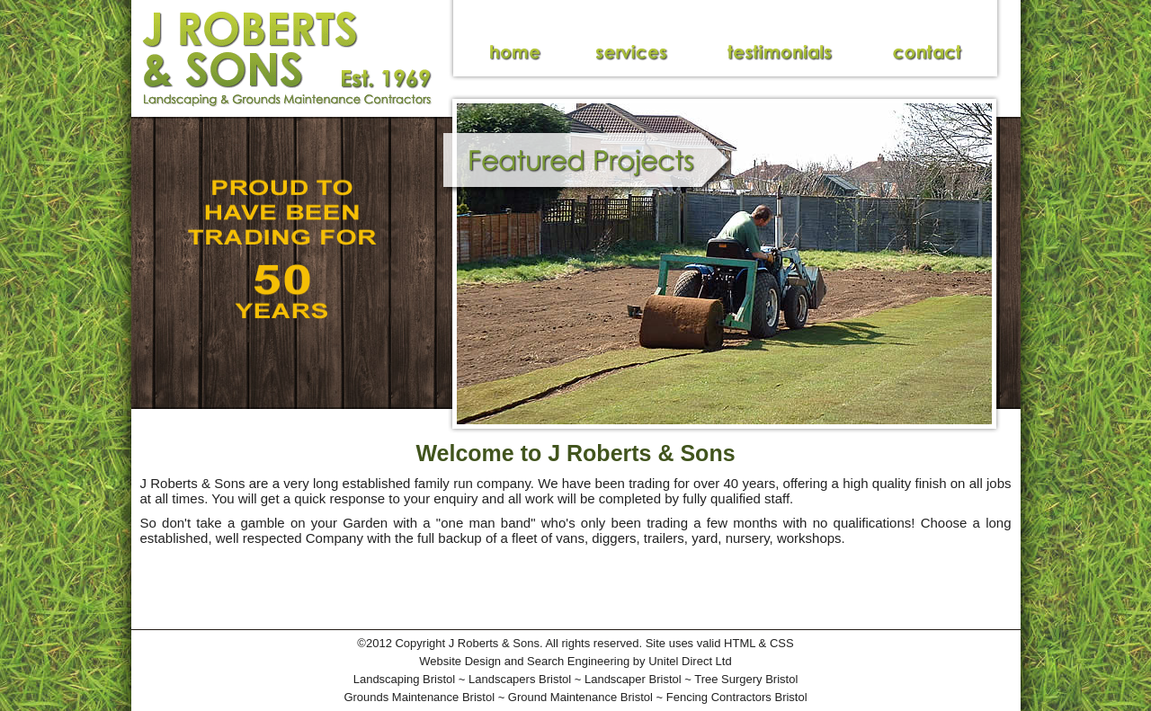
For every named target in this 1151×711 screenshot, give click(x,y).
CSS (782, 643)
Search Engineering (578, 661)
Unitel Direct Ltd (689, 661)
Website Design (460, 661)
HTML (739, 643)
